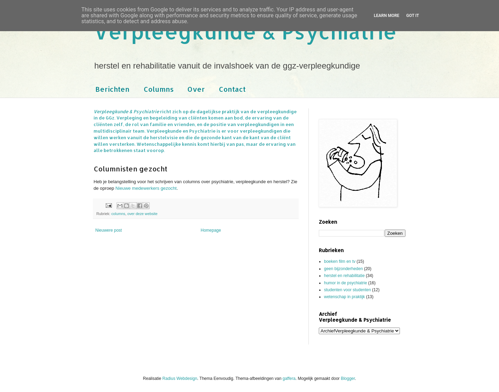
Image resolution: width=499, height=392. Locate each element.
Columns (158, 88)
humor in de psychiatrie (345, 282)
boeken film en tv (340, 261)
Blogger (348, 378)
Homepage (211, 230)
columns (118, 214)
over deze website (142, 214)
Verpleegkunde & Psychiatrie (245, 31)
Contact (232, 88)
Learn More (387, 15)
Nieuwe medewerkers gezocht (146, 188)
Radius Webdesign (180, 378)
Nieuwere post (108, 230)
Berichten (112, 88)
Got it (412, 15)
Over (196, 88)
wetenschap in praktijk (344, 296)
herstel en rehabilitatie (344, 275)
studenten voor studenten (347, 289)
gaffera (289, 378)
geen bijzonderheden (343, 268)
